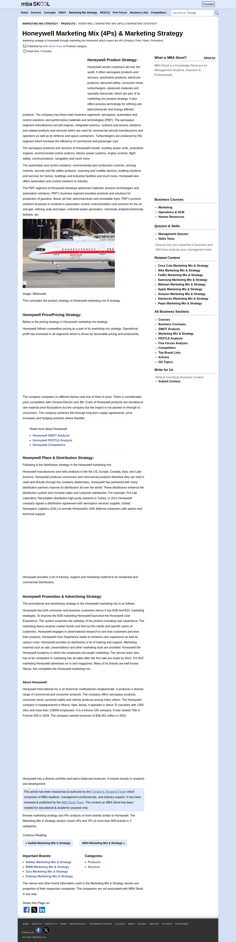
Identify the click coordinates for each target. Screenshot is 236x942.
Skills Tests (166, 238)
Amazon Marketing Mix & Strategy (182, 294)
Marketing (165, 207)
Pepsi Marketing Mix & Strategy (180, 303)
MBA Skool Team (52, 46)
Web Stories (181, 924)
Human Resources (171, 216)
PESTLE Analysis (170, 338)
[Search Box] (192, 13)
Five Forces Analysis (173, 343)
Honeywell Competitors (49, 444)
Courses (208, 4)
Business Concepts (172, 324)
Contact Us (51, 924)
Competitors (167, 347)
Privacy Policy (78, 924)
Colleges (120, 924)
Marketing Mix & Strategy (176, 333)
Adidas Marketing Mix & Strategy (49, 862)
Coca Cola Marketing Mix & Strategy (183, 265)
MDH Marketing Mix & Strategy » (103, 843)
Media (131, 924)
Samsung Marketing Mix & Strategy (182, 279)
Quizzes (142, 924)
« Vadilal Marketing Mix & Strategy (47, 843)
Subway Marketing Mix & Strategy (49, 876)
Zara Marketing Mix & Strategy (47, 871)
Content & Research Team (108, 791)
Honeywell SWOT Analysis (51, 435)
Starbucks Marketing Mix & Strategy (183, 298)
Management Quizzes (173, 234)
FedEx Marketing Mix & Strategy (180, 275)
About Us (209, 57)
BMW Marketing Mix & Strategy (47, 866)
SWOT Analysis (169, 329)
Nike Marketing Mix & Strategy (179, 270)
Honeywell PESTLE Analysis (52, 440)
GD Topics (165, 362)
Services (94, 866)
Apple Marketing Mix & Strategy (180, 289)
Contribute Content (100, 924)
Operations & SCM (171, 212)
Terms (63, 924)
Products (94, 862)
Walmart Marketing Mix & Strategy (182, 284)
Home (26, 924)
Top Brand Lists (169, 352)
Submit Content (169, 381)
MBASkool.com (39, 937)
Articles (163, 357)
